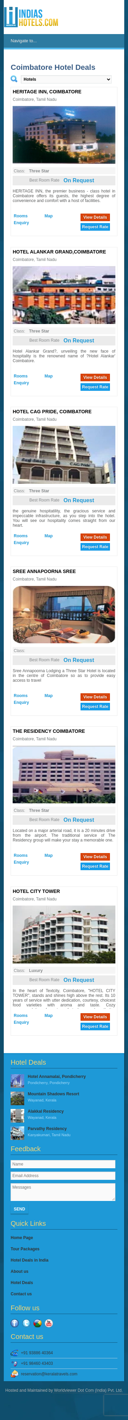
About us (19, 1271)
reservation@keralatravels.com (49, 1374)
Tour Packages (25, 1249)
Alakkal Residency (64, 1115)
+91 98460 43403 (37, 1363)
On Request (78, 180)
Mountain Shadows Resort (64, 1097)
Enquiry (21, 222)
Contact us (21, 1294)
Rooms (21, 216)
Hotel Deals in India (29, 1260)
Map (48, 216)
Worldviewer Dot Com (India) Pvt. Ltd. (88, 1390)
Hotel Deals (22, 1282)
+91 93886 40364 (37, 1352)
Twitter (26, 1323)
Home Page (22, 1237)
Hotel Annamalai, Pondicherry (64, 1080)
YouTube (49, 1323)
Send (19, 1209)
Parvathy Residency (64, 1132)
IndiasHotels (31, 17)
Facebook (15, 1323)
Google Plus (37, 1323)
